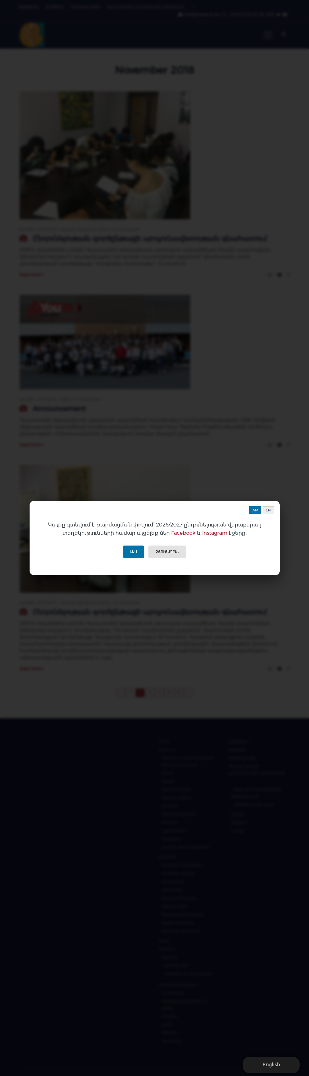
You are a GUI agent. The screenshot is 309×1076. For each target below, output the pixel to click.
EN (268, 510)
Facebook (183, 533)
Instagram (214, 533)
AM (255, 510)
